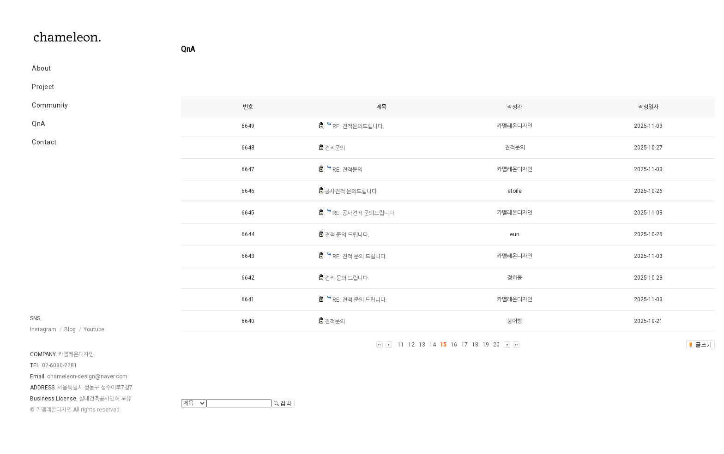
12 (411, 344)
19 (486, 344)
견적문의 (335, 148)
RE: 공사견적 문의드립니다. (364, 213)
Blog (70, 329)
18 (475, 344)
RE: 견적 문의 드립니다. (359, 256)
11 (401, 344)
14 (432, 344)
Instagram (43, 329)
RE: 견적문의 (347, 170)
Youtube (94, 329)
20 (496, 344)
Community (50, 105)
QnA (39, 123)
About (41, 68)
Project (43, 86)
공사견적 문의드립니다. (351, 191)
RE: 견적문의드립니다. (358, 126)
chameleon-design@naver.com (87, 376)
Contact (44, 142)
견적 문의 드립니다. (347, 235)
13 (422, 344)
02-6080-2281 (59, 365)
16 (454, 344)
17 (464, 344)
